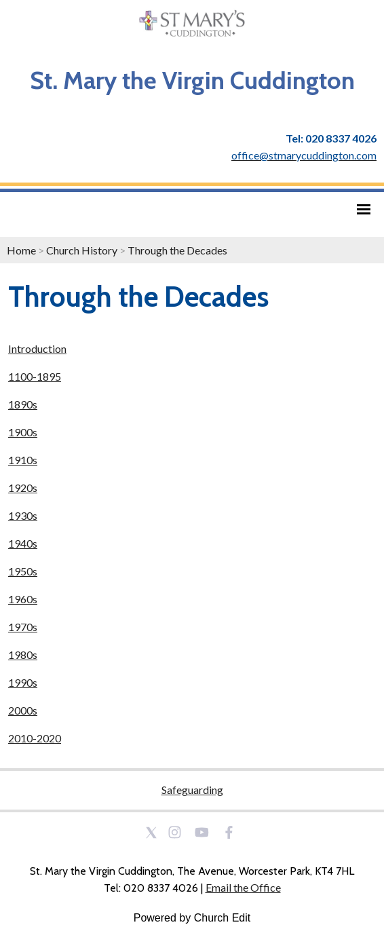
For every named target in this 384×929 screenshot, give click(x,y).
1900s (22, 431)
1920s (22, 487)
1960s (22, 598)
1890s (22, 404)
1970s (22, 626)
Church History (81, 250)
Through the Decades (177, 250)
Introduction (37, 348)
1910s (22, 459)
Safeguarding (192, 789)
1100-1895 (34, 376)
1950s (22, 571)
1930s (22, 515)
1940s (22, 543)
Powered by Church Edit (192, 918)
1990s (22, 682)
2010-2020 (34, 738)
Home (21, 250)
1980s (22, 654)
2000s (22, 710)
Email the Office (243, 887)
